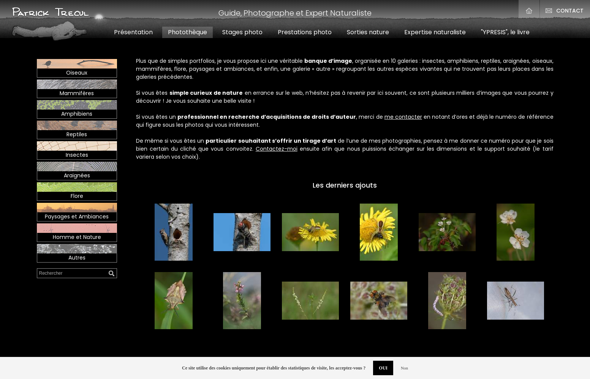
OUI (383, 368)
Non (404, 368)
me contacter (403, 117)
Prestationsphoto (305, 32)
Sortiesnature (368, 32)
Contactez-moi (276, 149)
